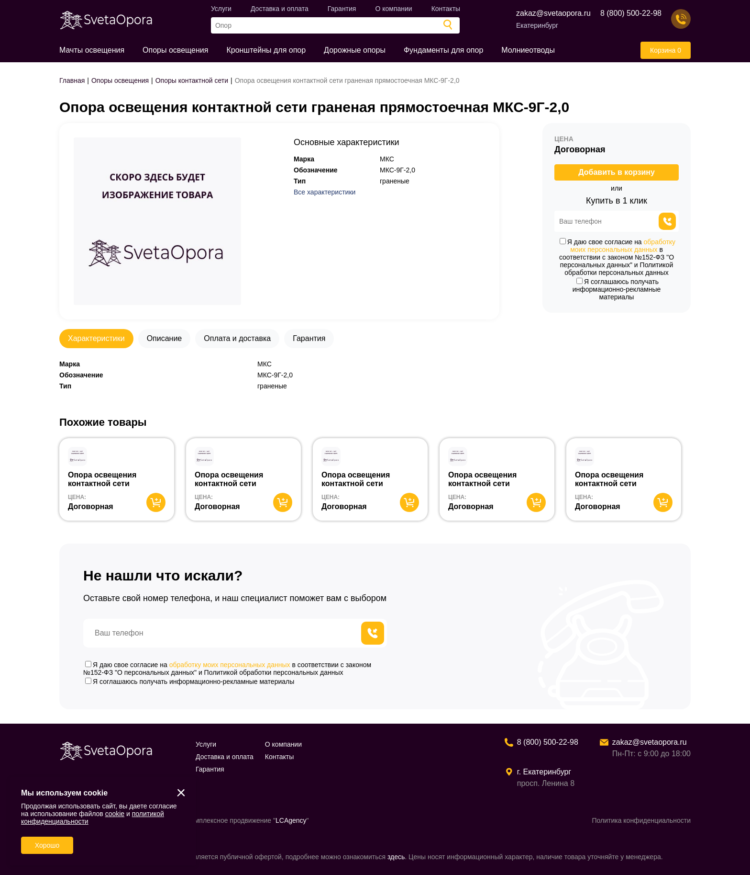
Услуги (221, 8)
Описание (164, 338)
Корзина (665, 50)
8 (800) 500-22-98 (631, 13)
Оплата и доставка (237, 338)
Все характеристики (324, 192)
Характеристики (96, 338)
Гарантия (342, 8)
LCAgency (291, 820)
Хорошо (47, 845)
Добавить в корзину (616, 172)
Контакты (445, 8)
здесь (396, 857)
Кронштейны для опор (266, 50)
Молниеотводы (528, 50)
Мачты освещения (91, 50)
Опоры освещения (175, 50)
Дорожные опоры (355, 50)
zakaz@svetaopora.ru (553, 13)
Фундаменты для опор (443, 50)
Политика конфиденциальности (641, 820)
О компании (393, 8)
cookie (114, 814)
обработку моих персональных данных (622, 245)
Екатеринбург (537, 25)
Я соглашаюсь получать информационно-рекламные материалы (617, 289)
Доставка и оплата (280, 8)
